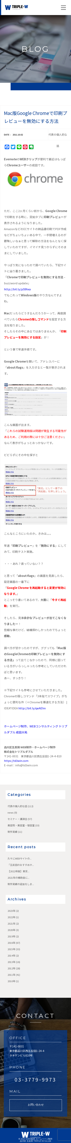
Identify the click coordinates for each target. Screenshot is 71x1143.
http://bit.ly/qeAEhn (32, 708)
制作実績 (12, 831)
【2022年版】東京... (18, 871)
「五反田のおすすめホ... (21, 865)
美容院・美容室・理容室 (21, 825)
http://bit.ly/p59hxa (17, 289)
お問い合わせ (36, 1104)
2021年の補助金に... (18, 877)
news (11, 812)
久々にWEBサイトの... (19, 858)
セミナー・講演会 (17, 819)
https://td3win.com (16, 761)
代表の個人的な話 (17, 806)
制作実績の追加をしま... (21, 884)
